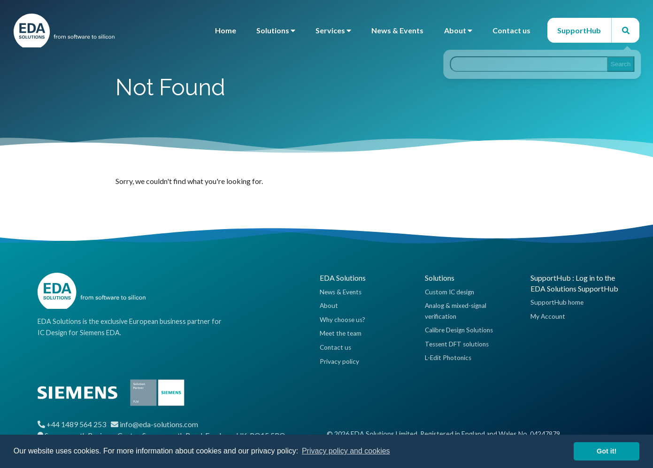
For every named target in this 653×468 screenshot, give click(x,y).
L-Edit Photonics (448, 357)
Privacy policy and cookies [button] (346, 451)
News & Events (397, 30)
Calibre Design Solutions (459, 330)
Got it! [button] (606, 451)
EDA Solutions (343, 277)
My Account (547, 316)
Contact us (511, 30)
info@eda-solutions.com (159, 424)
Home (225, 30)
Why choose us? (342, 319)
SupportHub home (557, 302)
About (458, 30)
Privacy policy (339, 361)
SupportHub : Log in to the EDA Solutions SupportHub (574, 282)
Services (333, 30)
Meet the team (340, 333)
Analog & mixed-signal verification (455, 311)
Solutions (275, 30)
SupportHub (579, 30)
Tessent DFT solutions (457, 344)
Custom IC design (449, 292)
